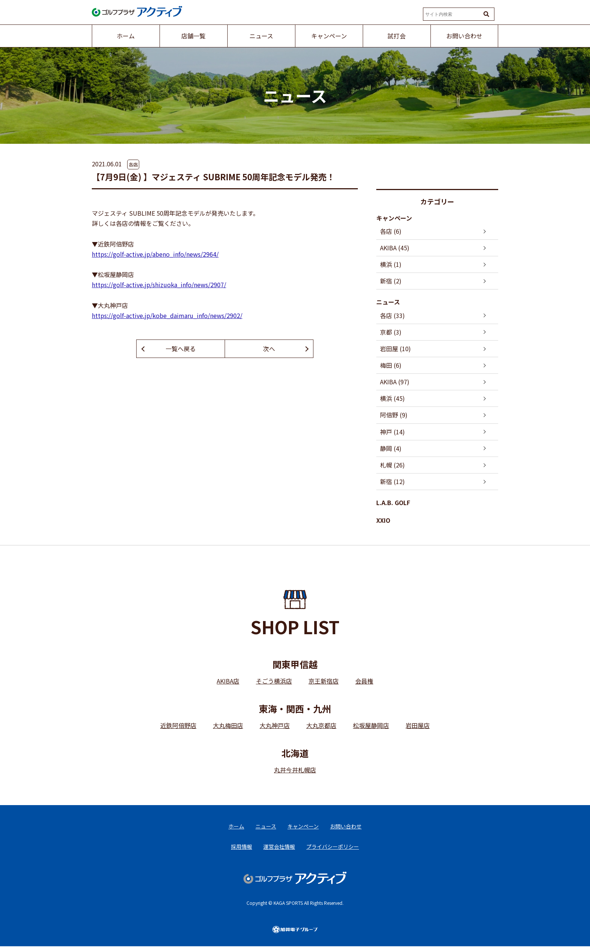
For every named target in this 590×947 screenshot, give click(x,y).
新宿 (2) (390, 280)
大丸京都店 (321, 725)
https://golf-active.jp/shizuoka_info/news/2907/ (159, 284)
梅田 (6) (390, 365)
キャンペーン (394, 217)
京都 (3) (390, 331)
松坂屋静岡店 (371, 725)
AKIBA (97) (394, 382)
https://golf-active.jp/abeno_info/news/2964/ (155, 254)
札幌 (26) (392, 464)
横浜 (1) (390, 264)
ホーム (236, 826)
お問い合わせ (346, 826)
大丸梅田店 (228, 725)
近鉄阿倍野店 (178, 725)
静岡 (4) (390, 448)
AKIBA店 (228, 681)
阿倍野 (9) (394, 415)
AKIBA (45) (394, 247)
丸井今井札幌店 (295, 770)
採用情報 (241, 847)
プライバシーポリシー (332, 847)
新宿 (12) (392, 481)
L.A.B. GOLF (393, 502)
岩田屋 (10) (395, 348)
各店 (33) (392, 315)
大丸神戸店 (275, 725)
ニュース (388, 302)
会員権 (364, 681)
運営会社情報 (279, 847)
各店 (133, 164)
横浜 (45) (392, 398)
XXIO (383, 520)
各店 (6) (390, 231)
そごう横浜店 (274, 681)
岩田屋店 (418, 725)
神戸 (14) (392, 431)
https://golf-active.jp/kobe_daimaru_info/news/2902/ (167, 315)
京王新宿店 (324, 681)
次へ (269, 348)
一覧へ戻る (181, 348)
